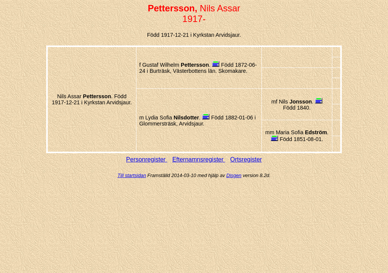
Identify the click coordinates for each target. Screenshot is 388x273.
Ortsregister (246, 159)
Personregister (146, 159)
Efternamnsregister (198, 159)
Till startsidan (131, 175)
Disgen (233, 175)
